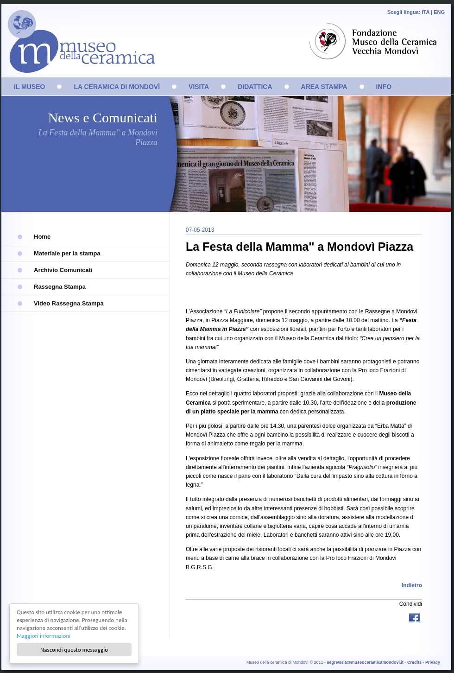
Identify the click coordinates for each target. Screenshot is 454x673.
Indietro (412, 585)
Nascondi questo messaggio (74, 649)
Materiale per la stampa (67, 253)
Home (42, 236)
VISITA (199, 86)
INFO (383, 86)
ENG (439, 12)
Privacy (432, 662)
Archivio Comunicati (63, 270)
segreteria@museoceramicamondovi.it (365, 662)
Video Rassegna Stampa (69, 303)
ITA (425, 12)
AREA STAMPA (324, 86)
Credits (414, 662)
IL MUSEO (29, 86)
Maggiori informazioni (43, 635)
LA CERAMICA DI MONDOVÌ (117, 86)
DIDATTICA (255, 86)
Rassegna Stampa (60, 286)
